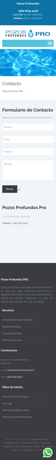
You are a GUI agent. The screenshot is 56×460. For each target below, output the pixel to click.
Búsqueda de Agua (11, 326)
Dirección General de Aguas (15, 396)
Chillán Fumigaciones (24, 445)
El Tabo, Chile (39, 445)
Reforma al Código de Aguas (16, 410)
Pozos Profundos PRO (12, 91)
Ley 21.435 (7, 403)
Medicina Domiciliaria (30, 441)
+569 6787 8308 (20, 223)
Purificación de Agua (12, 340)
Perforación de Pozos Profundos (17, 320)
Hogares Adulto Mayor (40, 438)
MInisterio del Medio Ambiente (17, 417)
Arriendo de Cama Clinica (33, 449)
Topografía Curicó (12, 441)
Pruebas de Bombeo (12, 333)
